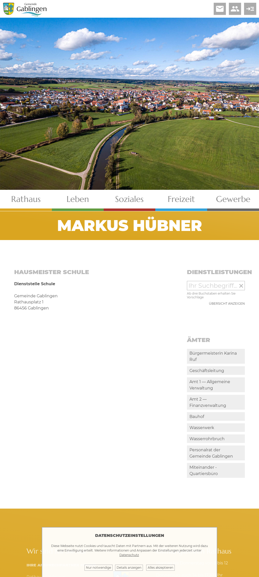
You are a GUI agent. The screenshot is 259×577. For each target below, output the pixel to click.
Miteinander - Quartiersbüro (203, 470)
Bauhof (196, 416)
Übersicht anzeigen (227, 303)
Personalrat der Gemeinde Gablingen (211, 453)
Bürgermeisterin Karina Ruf (213, 356)
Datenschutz (129, 555)
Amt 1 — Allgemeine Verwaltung (209, 384)
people (235, 8)
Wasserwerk (201, 427)
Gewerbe (233, 199)
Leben (78, 199)
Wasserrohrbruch (207, 438)
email (219, 8)
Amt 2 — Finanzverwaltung (207, 402)
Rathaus (26, 199)
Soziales (129, 199)
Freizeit (181, 199)
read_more (250, 8)
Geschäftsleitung (206, 370)
